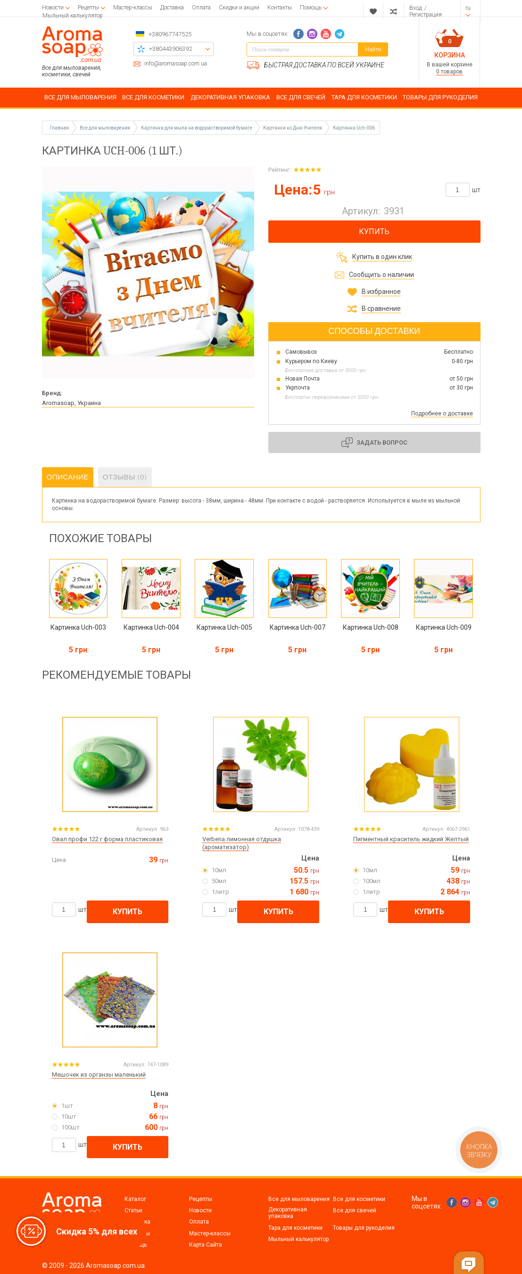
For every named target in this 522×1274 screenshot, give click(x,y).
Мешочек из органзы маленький (99, 1074)
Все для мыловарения (299, 1199)
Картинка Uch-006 (354, 127)
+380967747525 (170, 34)
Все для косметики (359, 1199)
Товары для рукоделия (364, 1228)
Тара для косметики (295, 1228)
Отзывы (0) (125, 477)
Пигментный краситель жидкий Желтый (411, 839)
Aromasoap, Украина (71, 402)
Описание (68, 477)
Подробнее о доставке (442, 413)
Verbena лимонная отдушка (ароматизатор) (241, 843)
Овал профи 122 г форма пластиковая (107, 839)
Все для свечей (354, 1210)
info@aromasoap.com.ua (175, 64)
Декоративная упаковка (287, 1212)
